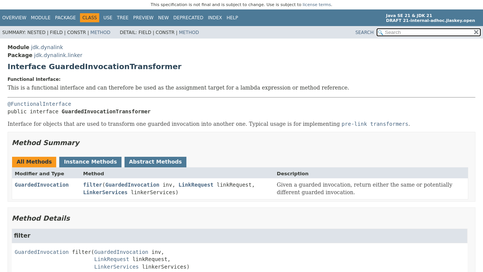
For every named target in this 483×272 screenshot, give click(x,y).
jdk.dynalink (47, 47)
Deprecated (188, 17)
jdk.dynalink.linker (58, 55)
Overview (14, 17)
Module (41, 17)
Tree (123, 17)
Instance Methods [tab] (90, 162)
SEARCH (364, 32)
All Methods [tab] (34, 162)
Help (232, 17)
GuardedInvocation (42, 185)
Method (101, 32)
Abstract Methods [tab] (155, 162)
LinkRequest (196, 185)
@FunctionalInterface (39, 104)
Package (65, 17)
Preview (143, 17)
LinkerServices (105, 192)
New (163, 17)
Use (107, 17)
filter (92, 185)
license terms (317, 4)
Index (215, 17)
